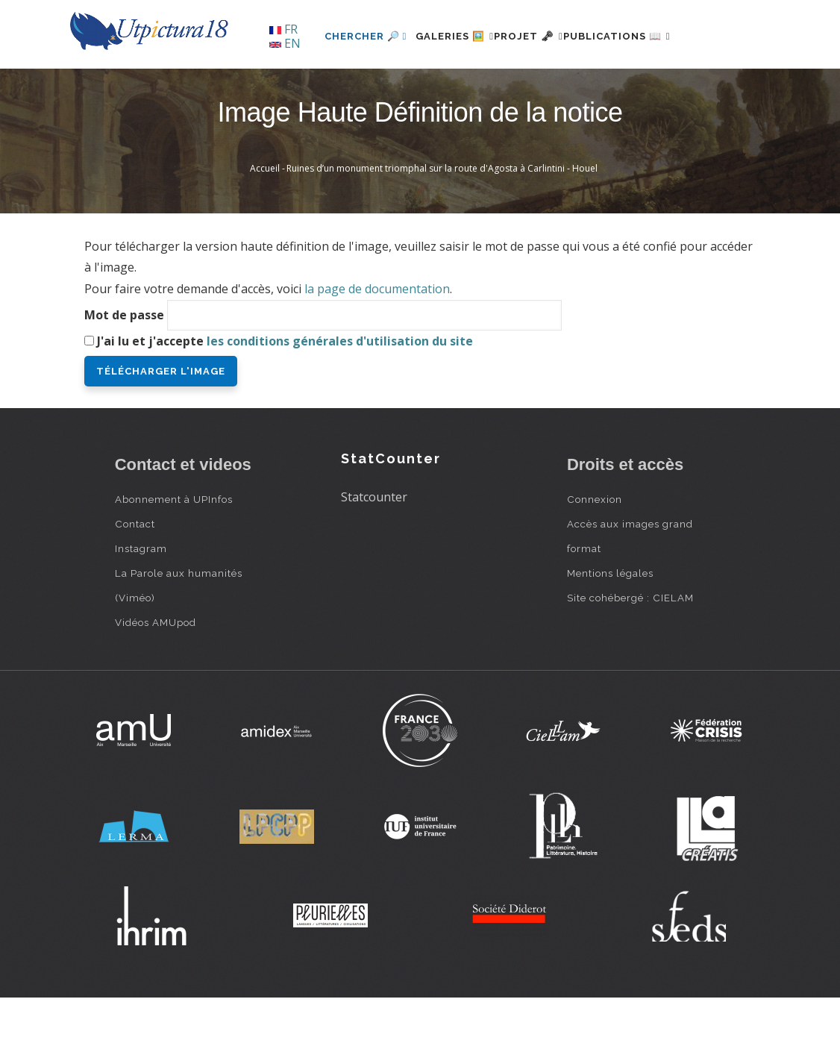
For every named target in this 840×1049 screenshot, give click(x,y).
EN (285, 43)
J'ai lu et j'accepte (285, 391)
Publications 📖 (615, 87)
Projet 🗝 (509, 87)
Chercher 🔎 (319, 87)
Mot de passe (124, 365)
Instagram (141, 599)
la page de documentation (377, 340)
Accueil (265, 219)
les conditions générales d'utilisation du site (340, 391)
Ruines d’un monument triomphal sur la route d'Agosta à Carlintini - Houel (442, 219)
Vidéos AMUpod (155, 673)
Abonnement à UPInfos (174, 550)
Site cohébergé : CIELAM (630, 648)
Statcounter (374, 548)
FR (283, 29)
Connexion (594, 550)
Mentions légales (610, 624)
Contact (135, 574)
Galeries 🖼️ (417, 87)
